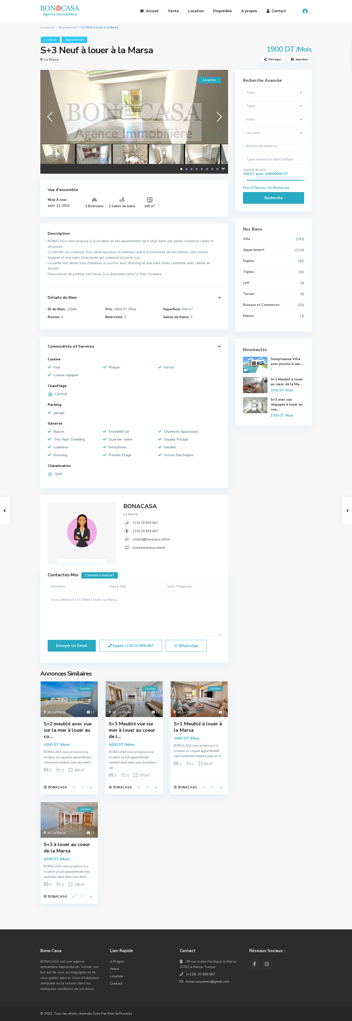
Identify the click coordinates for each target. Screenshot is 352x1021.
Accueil (149, 11)
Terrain (248, 293)
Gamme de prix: (254, 170)
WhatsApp (186, 645)
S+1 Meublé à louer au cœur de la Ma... (287, 382)
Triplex (248, 271)
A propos (249, 11)
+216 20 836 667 (145, 523)
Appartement (68, 27)
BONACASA (140, 506)
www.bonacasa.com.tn (148, 548)
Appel (131, 645)
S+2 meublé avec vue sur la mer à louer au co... (68, 730)
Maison (248, 315)
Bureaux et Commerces (261, 304)
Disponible (222, 11)
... (92, 762)
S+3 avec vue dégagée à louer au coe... (287, 404)
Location (196, 11)
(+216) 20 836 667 (200, 974)
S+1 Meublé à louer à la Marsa (198, 726)
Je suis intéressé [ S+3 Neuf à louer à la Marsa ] (134, 615)
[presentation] (49, 116)
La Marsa (51, 59)
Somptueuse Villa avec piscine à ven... (287, 361)
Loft (246, 282)
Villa (246, 238)
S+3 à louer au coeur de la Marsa (67, 847)
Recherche (273, 197)
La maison (47, 27)
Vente (173, 11)
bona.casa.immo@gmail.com (207, 981)
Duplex (248, 260)
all (49, 712)
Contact (276, 11)
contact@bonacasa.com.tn (151, 539)
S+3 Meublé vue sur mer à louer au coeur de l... (132, 730)
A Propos (117, 961)
